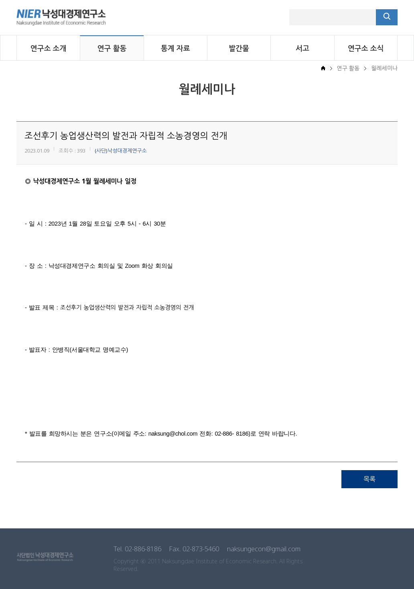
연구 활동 (112, 48)
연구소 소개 (48, 48)
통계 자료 (175, 48)
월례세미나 (384, 68)
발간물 (239, 48)
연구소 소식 (366, 48)
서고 (302, 48)
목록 (369, 479)
